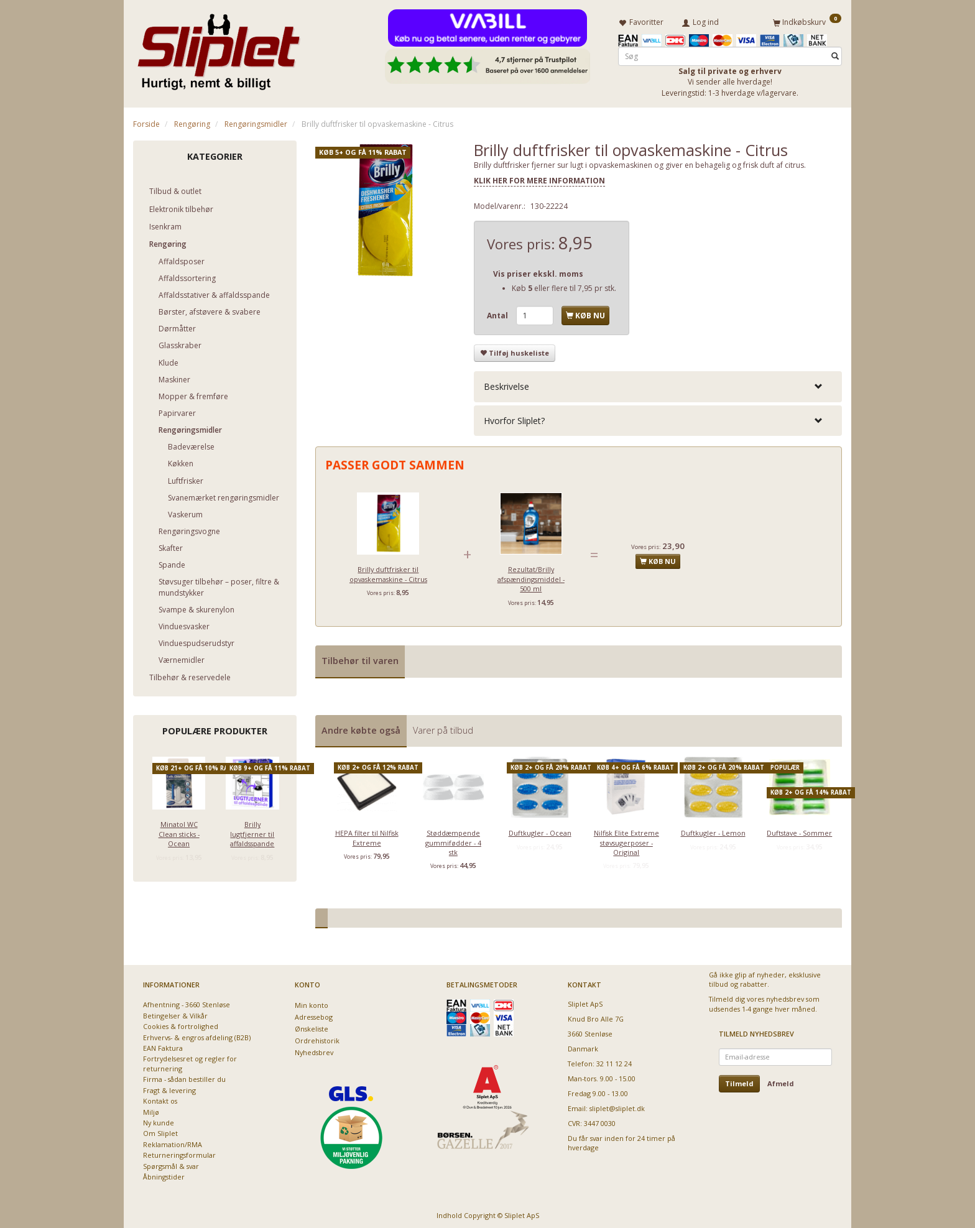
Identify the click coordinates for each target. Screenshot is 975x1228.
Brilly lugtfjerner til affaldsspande (252, 831)
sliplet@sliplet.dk (617, 1105)
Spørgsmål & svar (171, 1163)
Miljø (151, 1109)
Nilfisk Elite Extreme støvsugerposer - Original (626, 840)
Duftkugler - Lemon (713, 830)
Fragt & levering (169, 1087)
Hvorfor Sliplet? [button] (514, 418)
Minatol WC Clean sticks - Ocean (179, 831)
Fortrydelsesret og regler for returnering (190, 1060)
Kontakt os (160, 1098)
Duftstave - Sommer (799, 830)
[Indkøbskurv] (807, 20)
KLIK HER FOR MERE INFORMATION (539, 178)
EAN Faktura (163, 1045)
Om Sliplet (160, 1130)
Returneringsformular (179, 1152)
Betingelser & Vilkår (175, 1013)
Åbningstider (164, 1174)
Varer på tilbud (443, 728)
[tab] (657, 384)
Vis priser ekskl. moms (538, 271)
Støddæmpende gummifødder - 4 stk (453, 840)
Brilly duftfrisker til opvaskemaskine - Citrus (388, 571)
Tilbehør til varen (360, 658)
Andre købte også (360, 728)
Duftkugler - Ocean (540, 830)
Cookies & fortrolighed (180, 1023)
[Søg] (835, 53)
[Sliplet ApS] (218, 48)
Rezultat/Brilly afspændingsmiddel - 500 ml (531, 576)
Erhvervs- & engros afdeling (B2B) (197, 1035)
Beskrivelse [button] (506, 384)
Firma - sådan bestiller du (184, 1076)
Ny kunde (158, 1120)
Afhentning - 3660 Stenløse (186, 1002)
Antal (498, 313)
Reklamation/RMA (172, 1142)
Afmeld (780, 1081)
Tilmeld (739, 1081)
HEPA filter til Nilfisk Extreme (367, 835)
